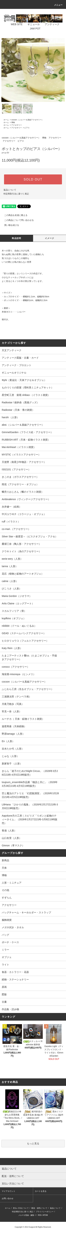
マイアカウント (8, 1191)
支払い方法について (21, 1208)
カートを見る (40, 1191)
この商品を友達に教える (13, 215)
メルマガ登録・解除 (26, 1215)
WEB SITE (15, 24)
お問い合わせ (7, 1198)
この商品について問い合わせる (17, 220)
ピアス (27, 128)
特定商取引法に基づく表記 (16, 194)
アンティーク (49, 24)
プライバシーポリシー (45, 1212)
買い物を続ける (9, 225)
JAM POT (33, 28)
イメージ (49, 238)
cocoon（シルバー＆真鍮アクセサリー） (27, 120)
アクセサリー (16, 125)
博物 (13, 122)
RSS (40, 1215)
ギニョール (31, 24)
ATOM (45, 1215)
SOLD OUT (33, 179)
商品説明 (16, 238)
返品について (10, 190)
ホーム (6, 120)
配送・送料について (39, 1208)
